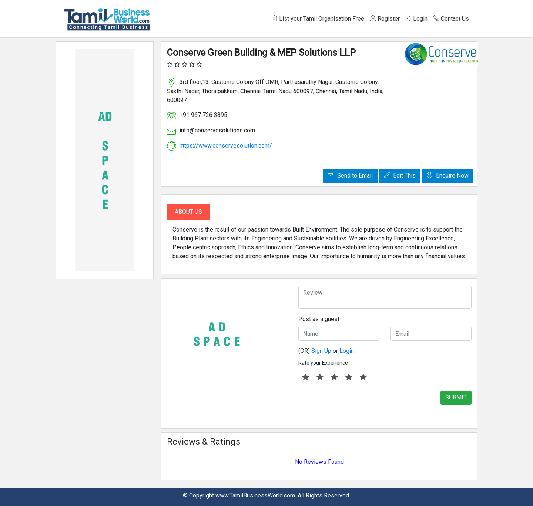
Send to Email (350, 175)
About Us (188, 211)
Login (417, 18)
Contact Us (451, 18)
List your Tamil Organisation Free (318, 18)
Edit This (400, 175)
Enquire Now (448, 175)
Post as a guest (318, 319)
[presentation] (354, 405)
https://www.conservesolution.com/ (226, 145)
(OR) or (326, 350)
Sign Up (321, 350)
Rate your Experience (323, 363)
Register (385, 18)
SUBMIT (456, 397)
